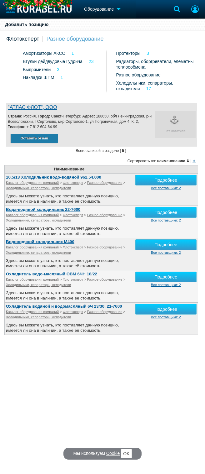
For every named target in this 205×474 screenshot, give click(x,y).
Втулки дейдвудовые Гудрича (52, 61)
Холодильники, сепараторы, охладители (38, 188)
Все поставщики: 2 (166, 188)
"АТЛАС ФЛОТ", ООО (32, 107)
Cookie (113, 453)
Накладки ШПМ (38, 77)
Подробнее (165, 180)
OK (126, 453)
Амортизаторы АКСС (44, 53)
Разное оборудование (75, 39)
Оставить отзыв (34, 138)
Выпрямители (37, 69)
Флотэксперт (22, 39)
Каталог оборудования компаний (32, 183)
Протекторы (128, 53)
